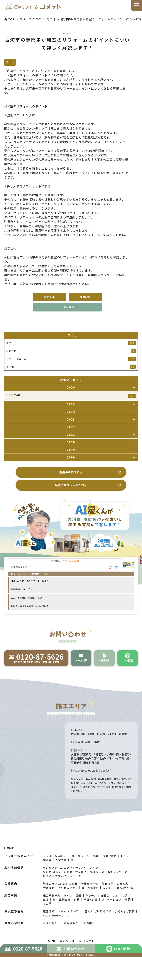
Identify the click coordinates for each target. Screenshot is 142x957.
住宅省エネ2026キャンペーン (62, 882)
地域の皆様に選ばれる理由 (60, 890)
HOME (9, 855)
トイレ (125, 863)
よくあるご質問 (125, 918)
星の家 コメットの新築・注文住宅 (65, 878)
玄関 (46, 906)
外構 (77, 906)
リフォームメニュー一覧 (58, 863)
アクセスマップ (68, 894)
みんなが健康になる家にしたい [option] (26, 597)
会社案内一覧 (89, 890)
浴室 (96, 863)
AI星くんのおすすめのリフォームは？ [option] (29, 580)
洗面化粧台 (110, 863)
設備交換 (64, 906)
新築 (128, 906)
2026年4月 (71, 395)
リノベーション (111, 906)
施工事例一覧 (51, 902)
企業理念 (122, 890)
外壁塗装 (61, 867)
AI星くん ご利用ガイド (96, 918)
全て (71, 343)
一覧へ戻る (67, 307)
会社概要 (49, 894)
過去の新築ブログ (90, 472)
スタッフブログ (68, 918)
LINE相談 (88, 930)
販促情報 (49, 918)
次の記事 (85, 297)
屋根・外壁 (91, 906)
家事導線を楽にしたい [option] (22, 589)
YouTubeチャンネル (56, 922)
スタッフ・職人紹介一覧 (118, 894)
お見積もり (71, 930)
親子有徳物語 (90, 894)
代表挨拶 (107, 890)
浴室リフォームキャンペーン (108, 878)
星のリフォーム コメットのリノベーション (70, 874)
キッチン (83, 863)
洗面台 (105, 902)
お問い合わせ (51, 930)
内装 (125, 902)
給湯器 (47, 867)
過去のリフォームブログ (88, 485)
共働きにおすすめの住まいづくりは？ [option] (30, 606)
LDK (115, 902)
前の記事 (49, 297)
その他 (47, 910)
